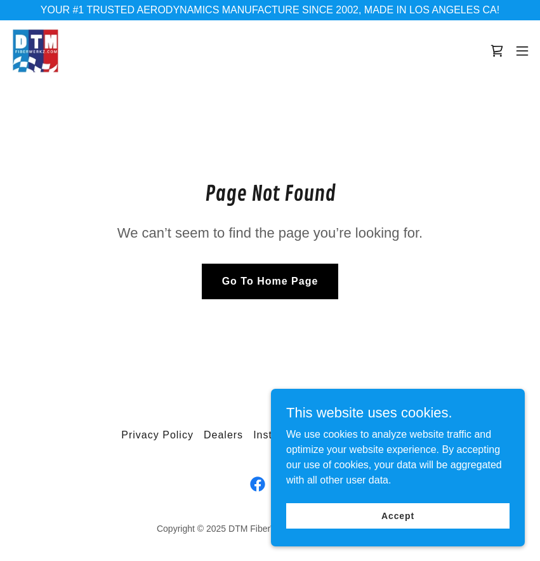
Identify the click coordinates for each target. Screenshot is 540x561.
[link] (35, 50)
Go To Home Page (270, 281)
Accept (397, 524)
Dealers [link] (223, 434)
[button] (522, 51)
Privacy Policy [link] (157, 434)
